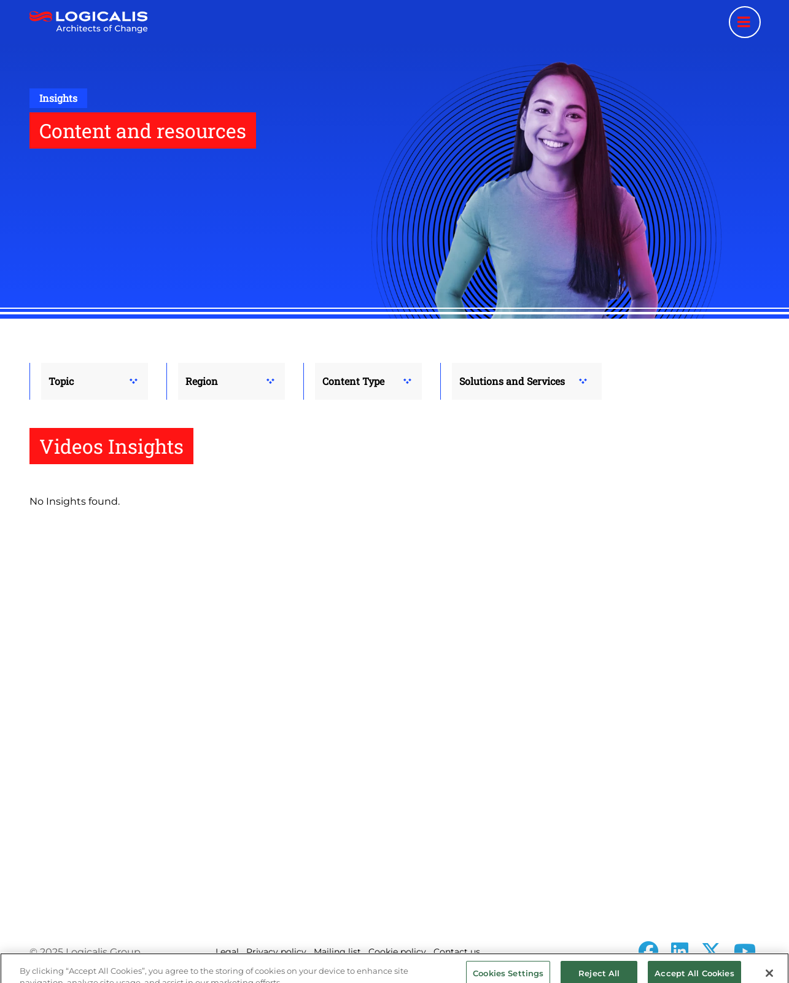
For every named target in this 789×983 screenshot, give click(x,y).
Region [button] (201, 381)
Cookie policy (397, 951)
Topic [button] (61, 381)
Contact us (456, 951)
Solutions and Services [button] (512, 381)
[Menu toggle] (745, 22)
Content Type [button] (353, 381)
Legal (227, 951)
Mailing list (337, 951)
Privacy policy (276, 951)
